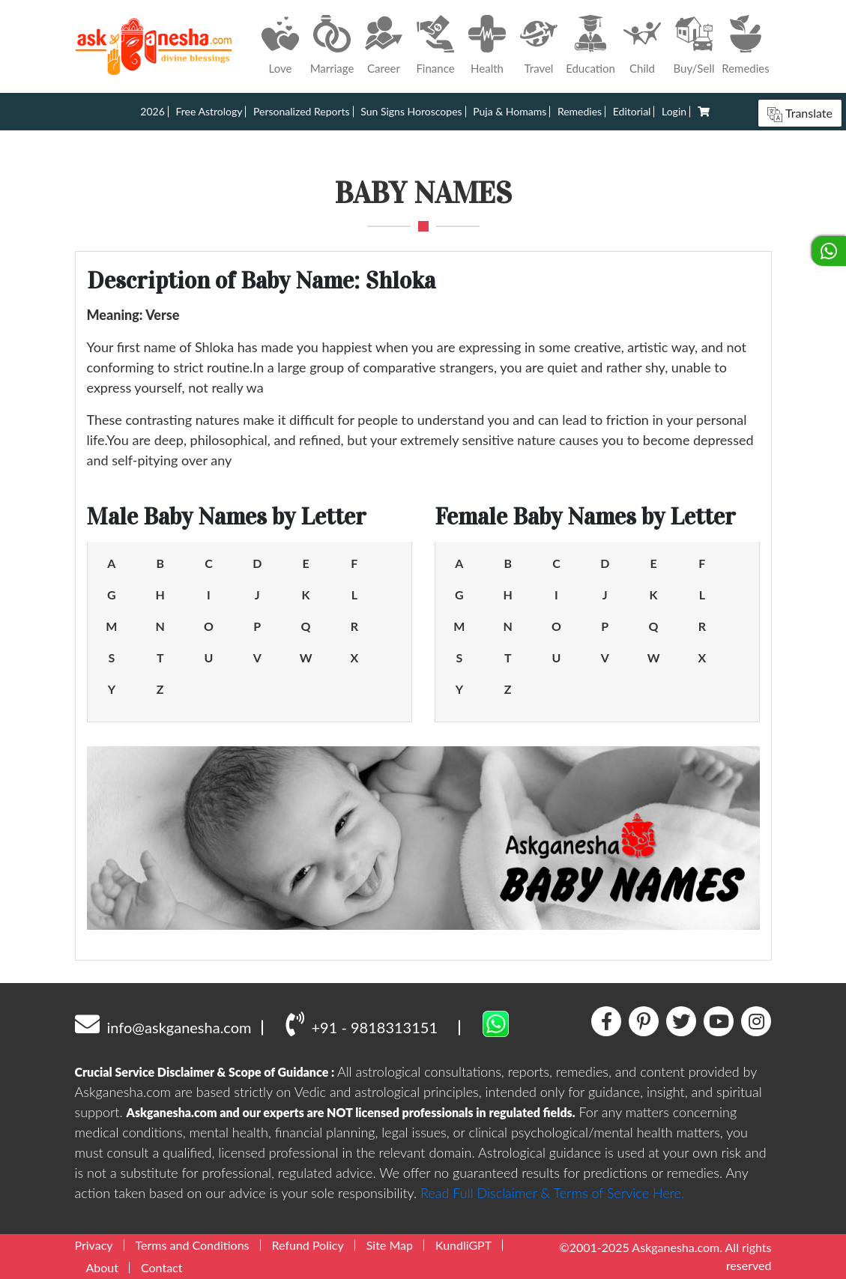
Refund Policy (308, 1245)
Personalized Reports (301, 111)
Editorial (632, 111)
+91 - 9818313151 (361, 1023)
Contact (161, 1267)
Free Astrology (208, 111)
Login (674, 111)
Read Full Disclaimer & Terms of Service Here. (552, 1193)
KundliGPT (463, 1245)
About (102, 1267)
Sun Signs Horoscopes (411, 111)
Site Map (389, 1245)
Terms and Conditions (193, 1245)
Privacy (94, 1245)
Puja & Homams (509, 111)
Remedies (580, 111)
